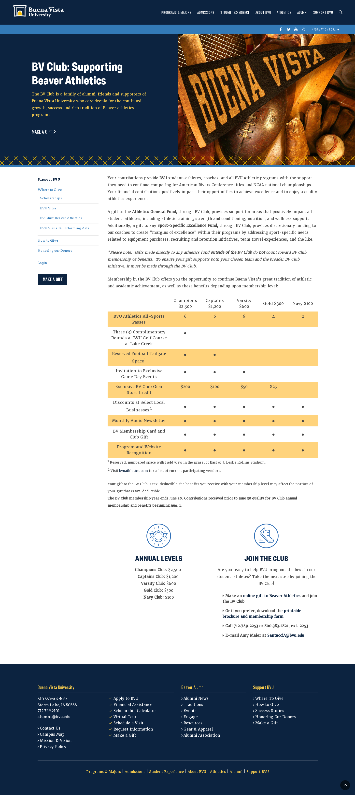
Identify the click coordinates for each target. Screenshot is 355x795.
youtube (296, 29)
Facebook (282, 29)
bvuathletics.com (133, 471)
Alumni (302, 12)
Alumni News (196, 698)
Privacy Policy (53, 746)
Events (190, 710)
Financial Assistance (133, 704)
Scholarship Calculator (135, 710)
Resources (193, 723)
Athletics (284, 12)
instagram (304, 29)
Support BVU (323, 12)
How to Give (48, 240)
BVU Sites (48, 208)
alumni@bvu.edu (54, 717)
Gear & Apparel (198, 729)
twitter (289, 29)
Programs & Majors (176, 12)
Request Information (133, 729)
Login (42, 263)
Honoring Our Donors (275, 717)
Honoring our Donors (55, 250)
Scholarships (51, 198)
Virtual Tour (125, 717)
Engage (191, 717)
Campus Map (52, 734)
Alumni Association (202, 735)
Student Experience (235, 12)
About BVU (263, 12)
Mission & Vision (55, 740)
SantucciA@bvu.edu (285, 635)
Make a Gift (42, 131)
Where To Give (269, 698)
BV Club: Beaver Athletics (61, 218)
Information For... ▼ (325, 29)
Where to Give (50, 190)
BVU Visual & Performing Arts (64, 228)
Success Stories (269, 710)
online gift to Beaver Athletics (271, 595)
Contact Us (50, 728)
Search (339, 12)
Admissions (205, 12)
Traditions (193, 704)
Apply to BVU (126, 698)
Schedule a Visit (128, 723)
